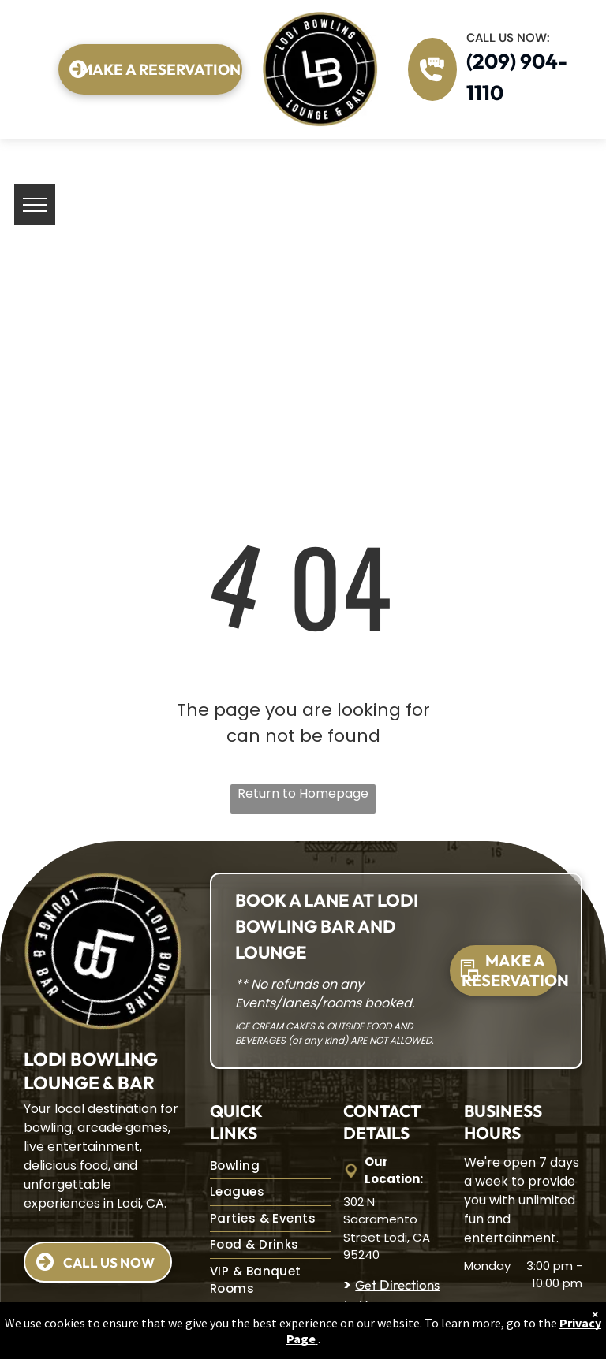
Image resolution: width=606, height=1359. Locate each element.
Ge (363, 1285)
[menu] (34, 204)
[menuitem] (270, 1166)
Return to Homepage (303, 793)
